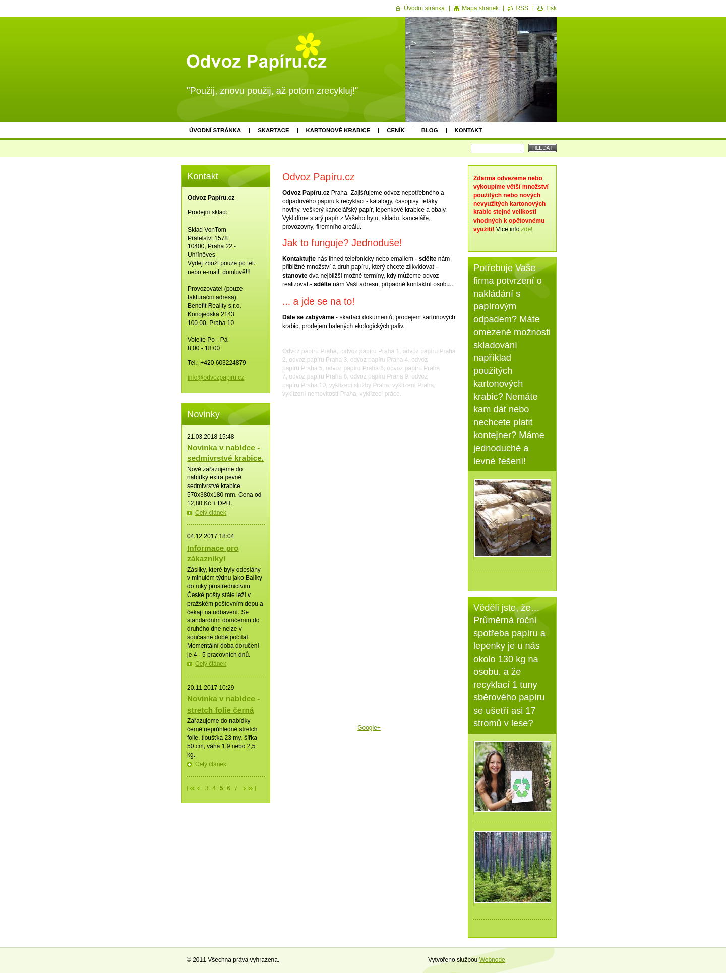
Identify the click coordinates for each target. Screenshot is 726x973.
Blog (429, 130)
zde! (527, 229)
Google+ (369, 727)
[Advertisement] (369, 812)
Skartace (273, 130)
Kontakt (468, 130)
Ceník (395, 130)
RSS (522, 8)
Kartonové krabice (338, 130)
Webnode (492, 959)
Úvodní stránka (215, 130)
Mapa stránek (480, 8)
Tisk (551, 8)
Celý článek (210, 512)
